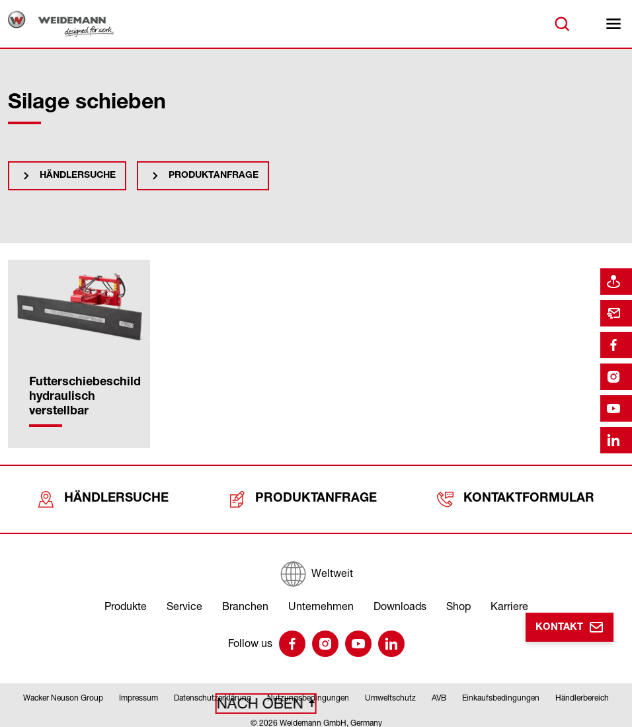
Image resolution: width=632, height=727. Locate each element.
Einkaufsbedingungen (500, 690)
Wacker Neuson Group (63, 690)
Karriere (509, 598)
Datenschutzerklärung (212, 690)
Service (184, 598)
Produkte (125, 598)
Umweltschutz (390, 690)
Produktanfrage (213, 175)
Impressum (138, 690)
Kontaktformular (516, 495)
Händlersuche (78, 175)
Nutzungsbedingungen (308, 690)
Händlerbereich (582, 690)
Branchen (245, 598)
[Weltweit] (316, 566)
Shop (458, 598)
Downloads (400, 598)
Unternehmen (321, 598)
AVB (439, 690)
